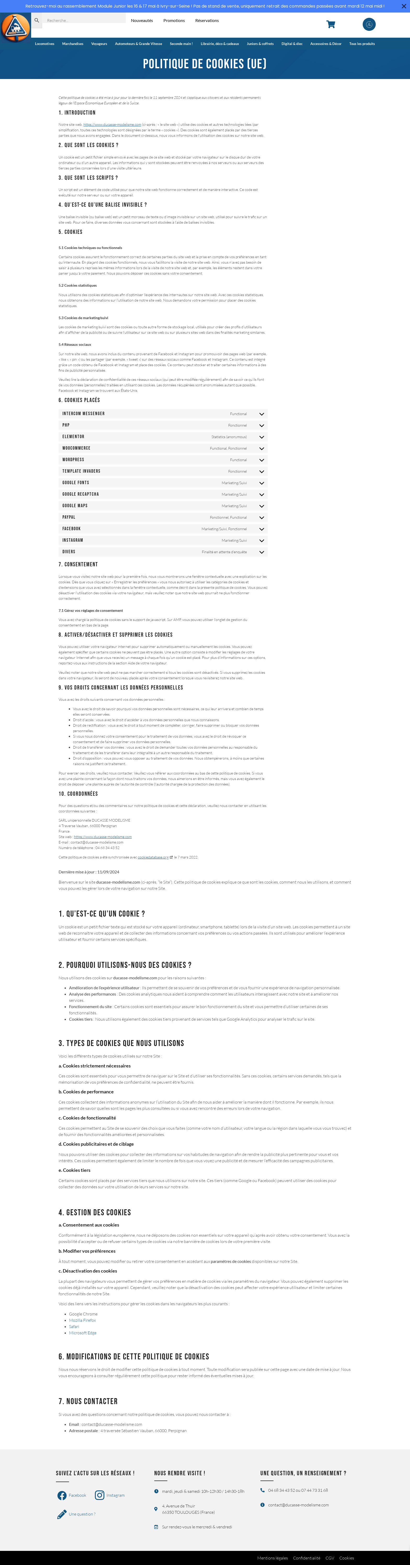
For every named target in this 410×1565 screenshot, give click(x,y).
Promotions (174, 20)
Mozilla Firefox (82, 1320)
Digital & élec (292, 44)
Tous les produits (362, 44)
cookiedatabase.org (153, 857)
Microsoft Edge (82, 1332)
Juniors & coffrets (260, 44)
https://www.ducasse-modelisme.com (112, 124)
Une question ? (76, 1514)
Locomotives (44, 44)
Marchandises (72, 44)
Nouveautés (142, 20)
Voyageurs (99, 44)
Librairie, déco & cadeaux (220, 44)
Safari (74, 1326)
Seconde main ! (181, 44)
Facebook (71, 1495)
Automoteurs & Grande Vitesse (138, 44)
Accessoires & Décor (325, 44)
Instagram (110, 1496)
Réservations (207, 20)
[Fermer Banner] (404, 6)
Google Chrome (83, 1314)
